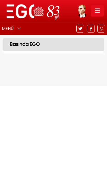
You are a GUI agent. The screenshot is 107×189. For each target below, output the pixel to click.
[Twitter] (80, 29)
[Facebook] (91, 29)
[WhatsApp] (101, 29)
